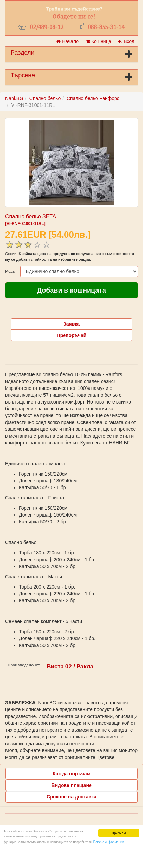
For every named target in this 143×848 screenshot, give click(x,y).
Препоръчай (72, 335)
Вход (126, 41)
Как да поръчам (71, 773)
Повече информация (108, 842)
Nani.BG (14, 98)
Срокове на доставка (71, 797)
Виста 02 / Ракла (70, 666)
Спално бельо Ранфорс (93, 98)
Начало (67, 41)
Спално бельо (45, 98)
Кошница (98, 41)
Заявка (71, 324)
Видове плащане (71, 785)
